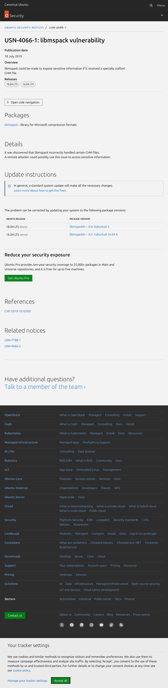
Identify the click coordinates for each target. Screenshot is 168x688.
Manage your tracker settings (27, 680)
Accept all (60, 680)
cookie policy (21, 670)
